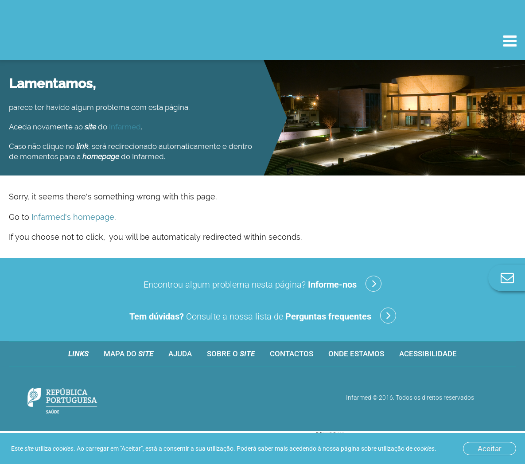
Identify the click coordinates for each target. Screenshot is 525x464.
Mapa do (128, 353)
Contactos (291, 353)
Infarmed (125, 126)
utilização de (406, 448)
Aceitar (490, 448)
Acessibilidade (428, 353)
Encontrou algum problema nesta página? (262, 284)
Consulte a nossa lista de (262, 316)
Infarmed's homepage (72, 217)
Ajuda (180, 353)
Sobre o (231, 353)
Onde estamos (356, 353)
